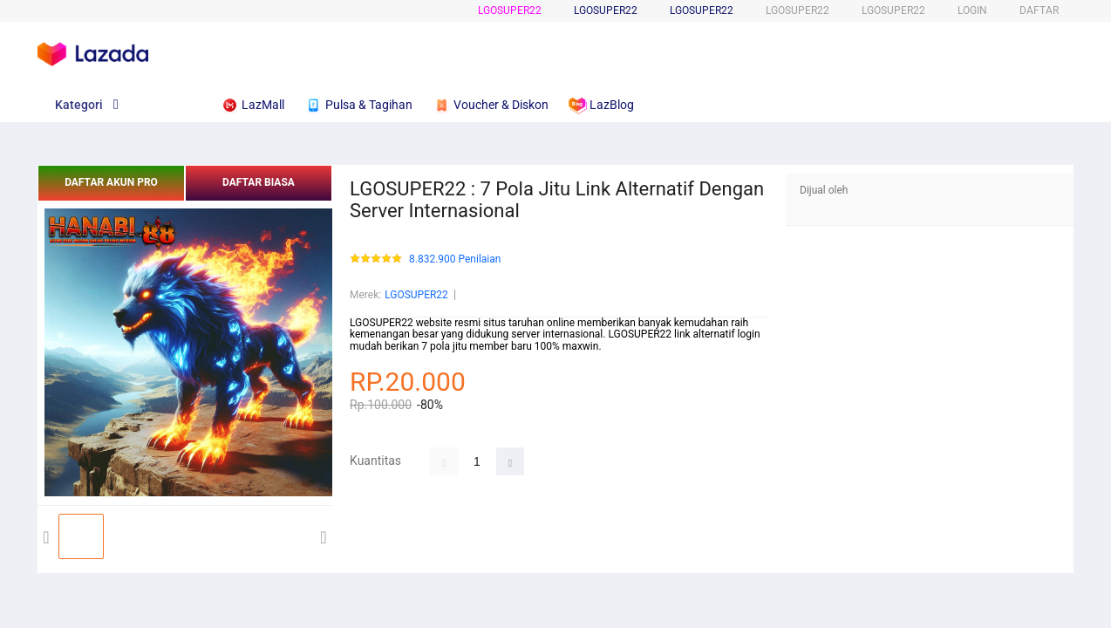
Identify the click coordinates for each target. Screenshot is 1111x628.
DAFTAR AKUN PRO (111, 182)
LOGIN (972, 10)
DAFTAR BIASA (258, 182)
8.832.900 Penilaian (455, 259)
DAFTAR (1039, 10)
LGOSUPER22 (510, 10)
